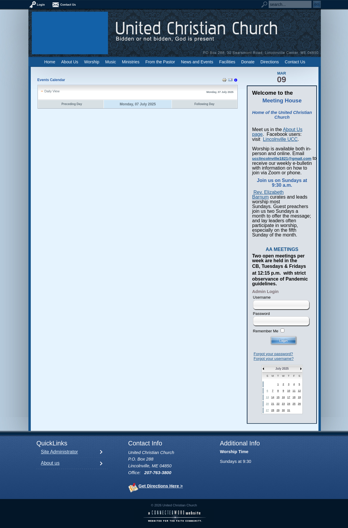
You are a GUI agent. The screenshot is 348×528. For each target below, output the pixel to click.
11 (293, 390)
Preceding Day (72, 104)
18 (293, 397)
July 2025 (282, 368)
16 (283, 397)
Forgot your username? (274, 358)
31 (288, 410)
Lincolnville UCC (280, 139)
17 (288, 397)
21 (272, 403)
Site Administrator (59, 451)
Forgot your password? (273, 354)
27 (267, 410)
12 (299, 390)
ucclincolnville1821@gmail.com (281, 158)
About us (50, 463)
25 (293, 403)
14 (272, 397)
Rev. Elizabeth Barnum (267, 194)
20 (267, 403)
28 (272, 410)
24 (288, 403)
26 (299, 403)
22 (277, 403)
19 (299, 397)
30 (283, 410)
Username (262, 297)
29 (277, 410)
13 (267, 397)
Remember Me (265, 331)
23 (283, 403)
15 (277, 397)
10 (288, 390)
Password (261, 313)
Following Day (204, 104)
